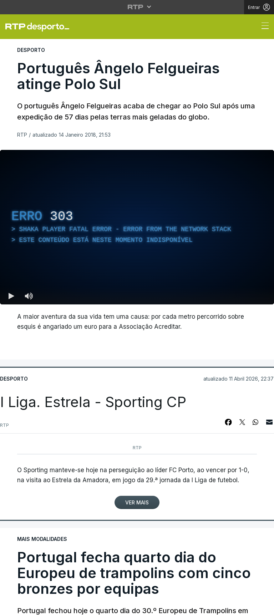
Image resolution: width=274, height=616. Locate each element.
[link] (40, 27)
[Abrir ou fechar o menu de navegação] (263, 27)
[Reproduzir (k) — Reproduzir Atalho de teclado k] (11, 295)
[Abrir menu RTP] (137, 7)
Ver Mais (137, 502)
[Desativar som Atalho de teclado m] (28, 295)
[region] (137, 227)
